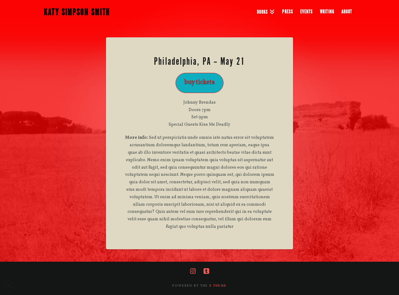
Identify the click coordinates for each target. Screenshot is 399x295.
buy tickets (199, 82)
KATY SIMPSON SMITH (77, 12)
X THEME (218, 285)
